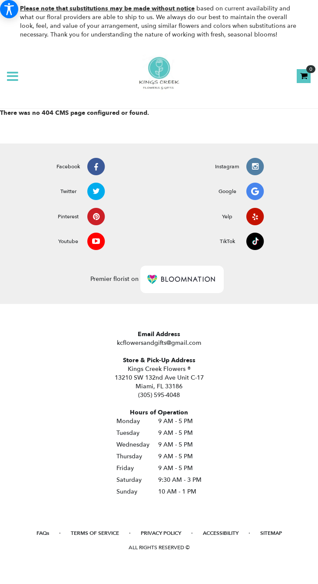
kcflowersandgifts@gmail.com (159, 343)
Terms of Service (95, 533)
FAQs (42, 533)
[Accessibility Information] (9, 9)
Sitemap (271, 533)
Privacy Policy (161, 533)
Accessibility (220, 533)
